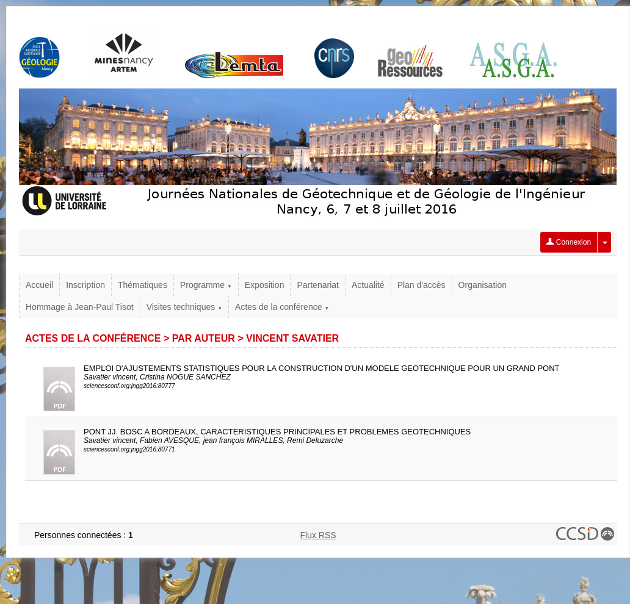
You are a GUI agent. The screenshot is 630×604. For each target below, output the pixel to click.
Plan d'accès (421, 285)
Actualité (368, 285)
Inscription (85, 285)
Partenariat (317, 285)
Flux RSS (318, 535)
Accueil (39, 285)
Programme (206, 285)
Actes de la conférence (282, 307)
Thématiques (142, 285)
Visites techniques (184, 307)
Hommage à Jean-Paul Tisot (80, 307)
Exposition (264, 285)
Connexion (568, 242)
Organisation (482, 285)
